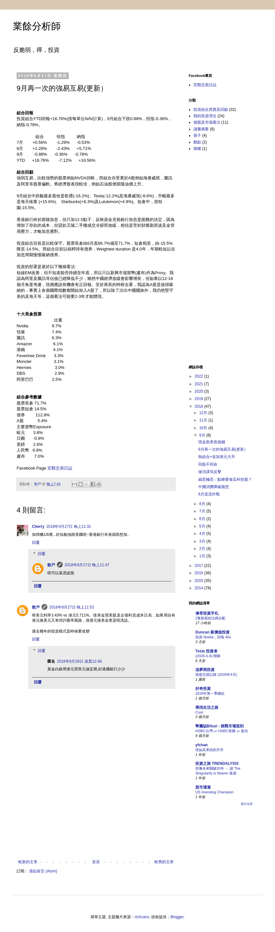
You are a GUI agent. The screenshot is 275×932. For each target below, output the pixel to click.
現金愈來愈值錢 (211, 442)
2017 (199, 565)
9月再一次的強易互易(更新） (223, 449)
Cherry (38, 526)
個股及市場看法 (206, 122)
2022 (199, 376)
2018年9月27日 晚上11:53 (71, 607)
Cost (199, 712)
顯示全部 (247, 803)
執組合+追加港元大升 (216, 456)
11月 (203, 420)
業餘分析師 (37, 26)
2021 (199, 384)
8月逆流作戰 (209, 494)
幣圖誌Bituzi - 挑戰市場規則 (219, 726)
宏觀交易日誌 (59, 468)
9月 (202, 435)
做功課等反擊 (209, 472)
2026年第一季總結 (209, 693)
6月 (202, 519)
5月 (202, 526)
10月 (203, 428)
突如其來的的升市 (209, 750)
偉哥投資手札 (206, 613)
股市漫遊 (203, 787)
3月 (202, 541)
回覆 (36, 542)
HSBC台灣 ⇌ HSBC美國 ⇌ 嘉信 (221, 731)
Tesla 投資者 (206, 651)
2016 (199, 573)
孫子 (197, 135)
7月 (202, 511)
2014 (199, 588)
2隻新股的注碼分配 (210, 618)
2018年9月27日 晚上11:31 (68, 526)
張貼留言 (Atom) (43, 871)
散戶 (51, 565)
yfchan (201, 745)
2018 (199, 406)
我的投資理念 (204, 116)
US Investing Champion (214, 792)
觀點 (197, 142)
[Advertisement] (96, 820)
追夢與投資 (205, 669)
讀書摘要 (201, 129)
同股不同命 (207, 464)
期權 (197, 148)
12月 (203, 413)
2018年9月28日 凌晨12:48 (79, 661)
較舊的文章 (164, 862)
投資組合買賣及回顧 (210, 109)
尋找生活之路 (206, 707)
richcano (142, 917)
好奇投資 (203, 688)
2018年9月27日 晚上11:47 (87, 565)
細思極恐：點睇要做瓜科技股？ (225, 479)
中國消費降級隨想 (213, 487)
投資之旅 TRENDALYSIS (217, 763)
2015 (199, 580)
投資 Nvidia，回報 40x (213, 637)
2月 (202, 548)
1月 (202, 556)
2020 (199, 391)
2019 (199, 399)
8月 (202, 504)
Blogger (177, 917)
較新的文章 (27, 862)
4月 (202, 533)
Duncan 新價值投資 (212, 632)
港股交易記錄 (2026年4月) (216, 674)
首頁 (96, 862)
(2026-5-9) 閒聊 (207, 656)
